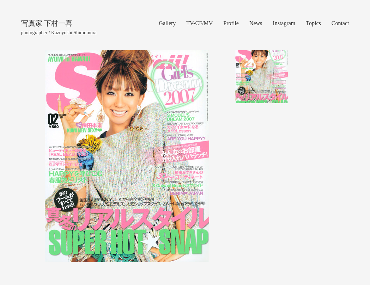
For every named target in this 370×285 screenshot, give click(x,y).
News (255, 23)
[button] (52, 156)
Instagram (284, 23)
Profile (231, 23)
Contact (340, 23)
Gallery (167, 23)
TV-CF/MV (199, 23)
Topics (313, 23)
